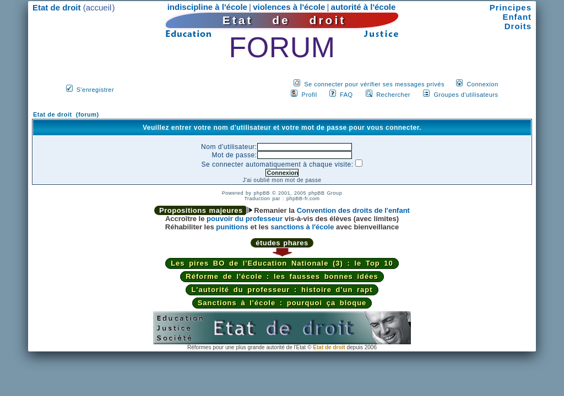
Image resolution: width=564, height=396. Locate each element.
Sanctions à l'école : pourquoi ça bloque (282, 303)
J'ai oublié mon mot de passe (281, 180)
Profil (309, 94)
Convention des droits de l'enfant (353, 210)
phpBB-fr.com (303, 198)
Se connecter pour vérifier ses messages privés (374, 84)
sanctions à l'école (302, 227)
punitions (232, 227)
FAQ (346, 94)
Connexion (482, 84)
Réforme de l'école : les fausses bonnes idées (282, 276)
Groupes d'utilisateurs (465, 94)
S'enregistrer (96, 89)
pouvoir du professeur (245, 219)
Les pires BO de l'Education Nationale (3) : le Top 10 (282, 263)
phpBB (261, 193)
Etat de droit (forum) (66, 114)
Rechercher (393, 94)
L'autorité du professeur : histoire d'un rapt (281, 289)
